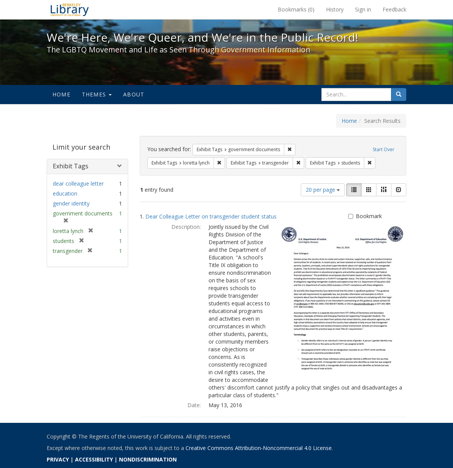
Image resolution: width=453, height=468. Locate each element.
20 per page (323, 189)
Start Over (383, 149)
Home (61, 94)
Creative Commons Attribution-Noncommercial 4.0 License (259, 448)
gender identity (71, 203)
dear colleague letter (78, 183)
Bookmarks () (296, 9)
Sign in (363, 9)
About (133, 94)
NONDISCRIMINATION (148, 459)
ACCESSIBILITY (94, 459)
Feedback (394, 9)
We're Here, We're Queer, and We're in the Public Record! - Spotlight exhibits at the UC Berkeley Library (69, 9)
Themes (97, 94)
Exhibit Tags (70, 166)
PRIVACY (58, 459)
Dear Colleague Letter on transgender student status (211, 216)
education (65, 193)
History (335, 9)
